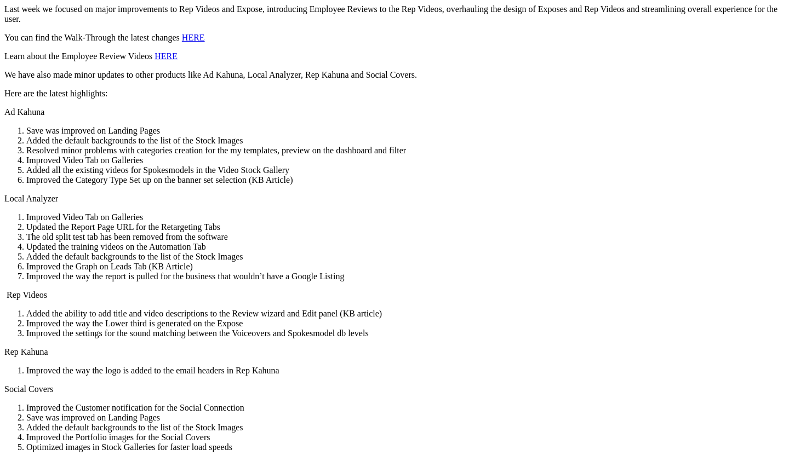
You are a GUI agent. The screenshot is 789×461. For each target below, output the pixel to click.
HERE (193, 37)
